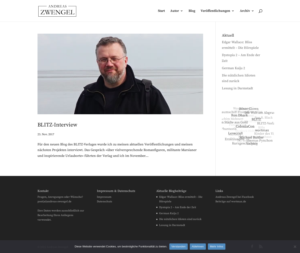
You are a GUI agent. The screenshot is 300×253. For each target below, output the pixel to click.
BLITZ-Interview (57, 125)
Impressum (104, 197)
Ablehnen (198, 246)
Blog (192, 11)
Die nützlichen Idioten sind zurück (180, 219)
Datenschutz (104, 201)
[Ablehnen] (295, 246)
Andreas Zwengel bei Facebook (234, 197)
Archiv (245, 11)
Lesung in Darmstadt (237, 88)
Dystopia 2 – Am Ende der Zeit (177, 207)
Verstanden (178, 246)
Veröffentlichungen (215, 11)
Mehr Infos (216, 246)
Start (161, 11)
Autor (174, 11)
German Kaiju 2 (233, 68)
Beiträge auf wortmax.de (230, 201)
